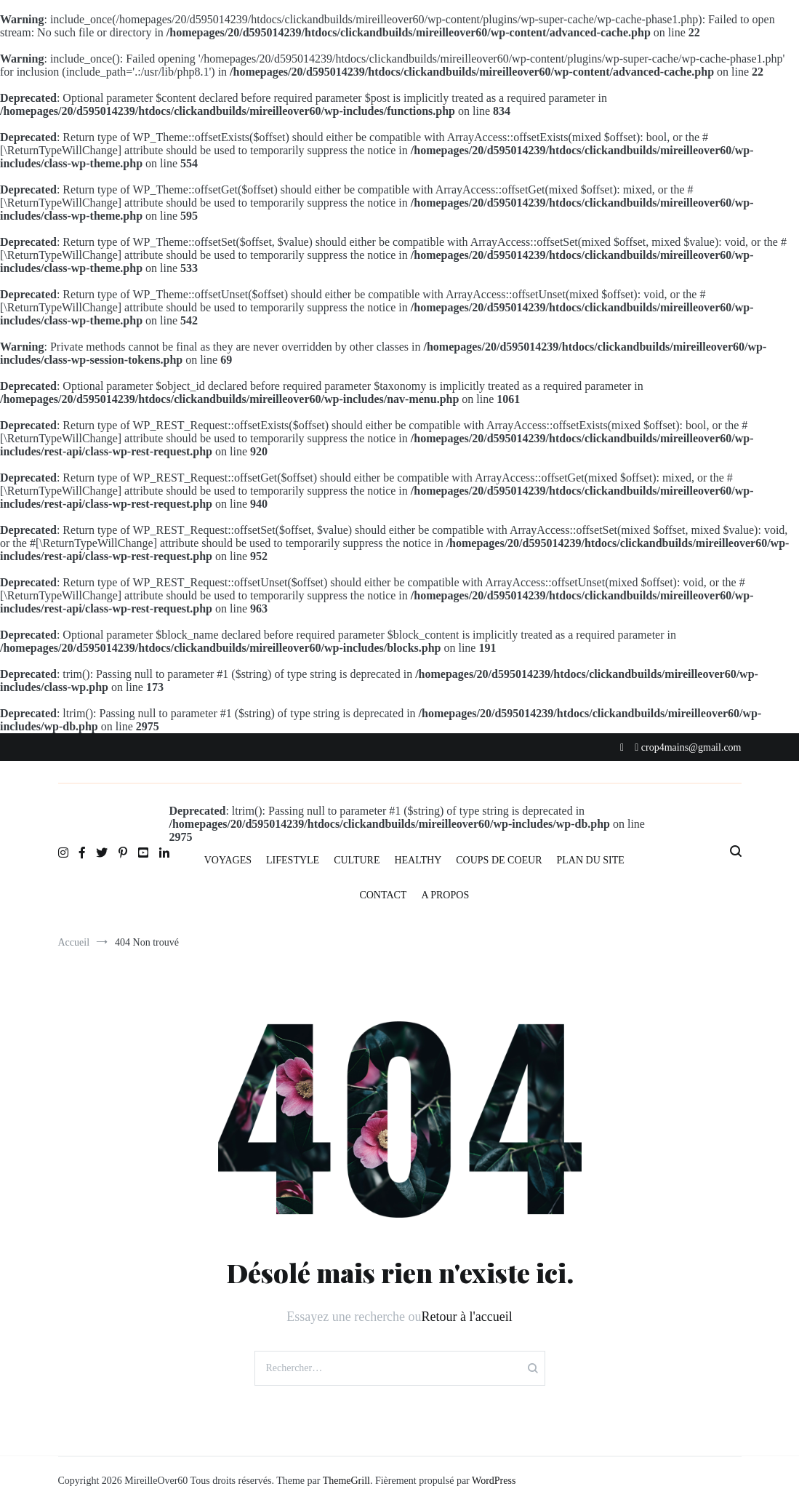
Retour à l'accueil (467, 1316)
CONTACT (382, 895)
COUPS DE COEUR (499, 860)
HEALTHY (417, 860)
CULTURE (357, 860)
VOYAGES (228, 860)
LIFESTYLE (292, 860)
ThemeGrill (346, 1480)
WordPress (493, 1480)
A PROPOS (445, 895)
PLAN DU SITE (591, 860)
